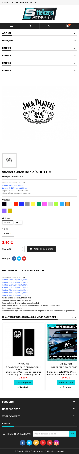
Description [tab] (9, 270)
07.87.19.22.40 (30, 2)
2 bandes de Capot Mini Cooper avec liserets (23, 368)
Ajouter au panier (41, 249)
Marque (6, 176)
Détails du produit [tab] (32, 270)
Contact (5, 2)
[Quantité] (17, 249)
